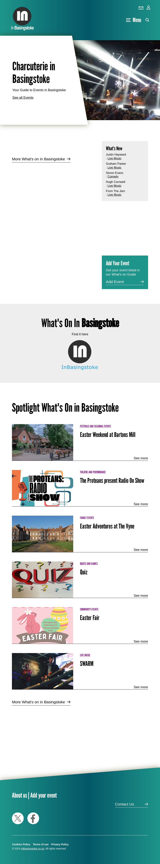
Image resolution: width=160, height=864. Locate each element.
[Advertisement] (54, 194)
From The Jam (115, 191)
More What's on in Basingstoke (38, 159)
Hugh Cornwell (115, 181)
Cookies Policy (21, 844)
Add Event (115, 282)
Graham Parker (116, 163)
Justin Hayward (116, 154)
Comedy (113, 176)
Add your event (43, 795)
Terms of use (41, 844)
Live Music (114, 158)
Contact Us (124, 804)
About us (19, 795)
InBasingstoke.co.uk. (33, 848)
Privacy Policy (60, 844)
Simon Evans (114, 172)
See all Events (22, 97)
